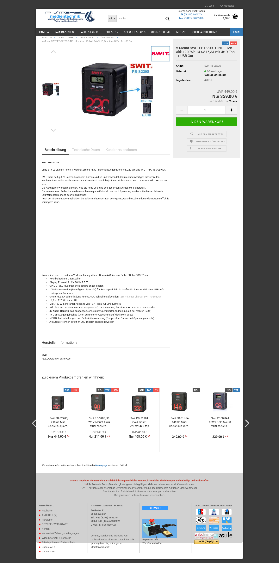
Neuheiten (46, 514)
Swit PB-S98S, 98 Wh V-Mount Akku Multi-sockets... (99, 426)
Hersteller (46, 523)
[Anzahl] (207, 113)
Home (236, 32)
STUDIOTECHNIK (160, 32)
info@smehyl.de (107, 528)
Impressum (46, 555)
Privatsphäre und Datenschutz (57, 546)
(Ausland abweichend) (215, 79)
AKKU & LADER (89, 32)
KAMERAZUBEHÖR (65, 32)
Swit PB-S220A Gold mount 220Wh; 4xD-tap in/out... (139, 426)
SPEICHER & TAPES (135, 32)
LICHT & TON (110, 32)
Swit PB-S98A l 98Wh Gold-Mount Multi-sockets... (220, 426)
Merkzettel (227, 5)
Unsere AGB (47, 550)
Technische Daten (86, 154)
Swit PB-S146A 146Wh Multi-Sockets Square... (179, 426)
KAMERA (44, 32)
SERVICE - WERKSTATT (53, 528)
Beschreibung (55, 154)
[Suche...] (112, 18)
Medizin (181, 32)
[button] (53, 55)
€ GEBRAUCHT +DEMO (204, 32)
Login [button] (209, 5)
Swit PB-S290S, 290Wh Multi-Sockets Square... (58, 426)
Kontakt (44, 532)
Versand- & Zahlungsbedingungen (59, 537)
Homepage (101, 469)
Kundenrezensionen (121, 154)
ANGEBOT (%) (48, 518)
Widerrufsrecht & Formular (55, 541)
